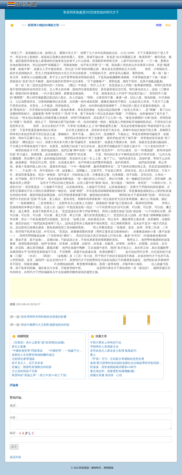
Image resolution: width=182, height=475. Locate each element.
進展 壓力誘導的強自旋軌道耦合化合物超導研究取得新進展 (127, 362)
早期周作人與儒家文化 (104, 346)
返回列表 (15, 457)
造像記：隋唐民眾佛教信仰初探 (32, 367)
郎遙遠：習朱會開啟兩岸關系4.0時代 (113, 367)
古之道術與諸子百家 (24, 371)
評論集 (14, 385)
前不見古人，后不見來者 (27, 362)
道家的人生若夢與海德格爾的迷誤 (33, 354)
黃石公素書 (19, 346)
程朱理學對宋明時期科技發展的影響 (43, 316)
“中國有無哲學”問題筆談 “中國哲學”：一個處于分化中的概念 (52, 350)
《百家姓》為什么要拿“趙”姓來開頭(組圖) (38, 342)
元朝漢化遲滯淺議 (23, 358)
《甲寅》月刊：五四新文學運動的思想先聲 (117, 358)
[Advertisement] (74, 39)
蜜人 (93, 354)
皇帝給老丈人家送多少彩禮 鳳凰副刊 (113, 350)
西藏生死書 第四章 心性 (106, 375)
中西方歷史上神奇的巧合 (105, 342)
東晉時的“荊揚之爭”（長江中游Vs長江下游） (40, 375)
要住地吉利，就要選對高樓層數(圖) (112, 371)
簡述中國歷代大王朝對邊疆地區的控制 (45, 324)
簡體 (159, 25)
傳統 (168, 25)
